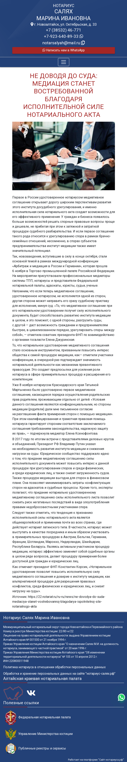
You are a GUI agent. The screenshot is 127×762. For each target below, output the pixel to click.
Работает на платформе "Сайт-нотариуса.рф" (96, 759)
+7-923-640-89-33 (63, 36)
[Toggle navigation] (63, 62)
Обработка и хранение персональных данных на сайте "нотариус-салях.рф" (59, 673)
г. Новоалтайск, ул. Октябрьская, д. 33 (64, 24)
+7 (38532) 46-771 (63, 30)
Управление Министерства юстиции (39, 734)
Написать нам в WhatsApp (63, 50)
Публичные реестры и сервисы (35, 748)
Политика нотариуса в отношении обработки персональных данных (54, 667)
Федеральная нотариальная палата (38, 717)
